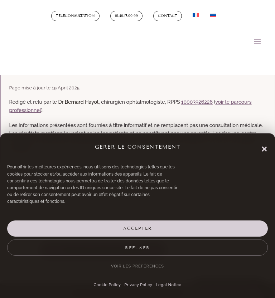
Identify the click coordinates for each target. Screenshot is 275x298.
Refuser (137, 247)
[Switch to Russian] (213, 16)
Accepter (137, 228)
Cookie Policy (107, 285)
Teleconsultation (75, 16)
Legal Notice (168, 285)
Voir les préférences (137, 266)
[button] (264, 149)
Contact (167, 16)
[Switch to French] (196, 16)
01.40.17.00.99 (126, 16)
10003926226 (197, 102)
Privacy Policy (138, 285)
